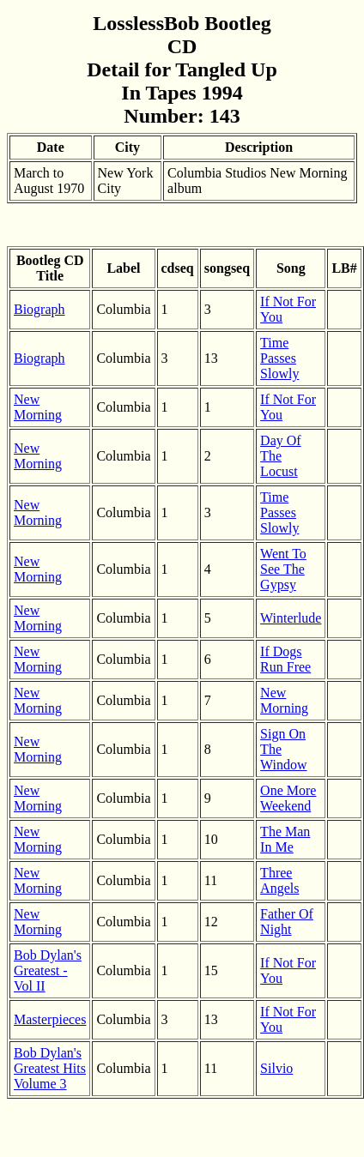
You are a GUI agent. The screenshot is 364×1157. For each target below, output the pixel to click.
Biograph (39, 309)
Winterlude (290, 618)
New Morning (38, 407)
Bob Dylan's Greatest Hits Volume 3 (50, 1068)
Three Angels (279, 880)
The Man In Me (285, 839)
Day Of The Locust (280, 456)
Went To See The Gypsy (283, 569)
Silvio (276, 1068)
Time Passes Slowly (279, 358)
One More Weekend (288, 798)
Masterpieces (50, 1019)
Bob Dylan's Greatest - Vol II (48, 970)
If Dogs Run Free (285, 659)
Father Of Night (286, 922)
